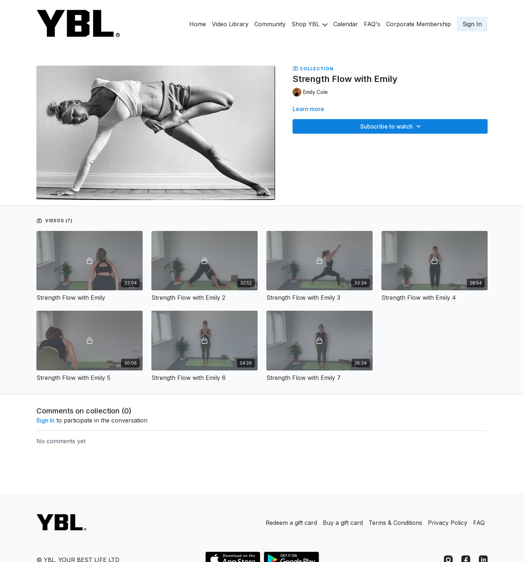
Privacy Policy (447, 522)
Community (270, 24)
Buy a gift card (343, 522)
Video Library (230, 24)
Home (197, 24)
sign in (45, 420)
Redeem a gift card (291, 522)
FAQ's (372, 24)
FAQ (479, 522)
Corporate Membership (418, 24)
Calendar (345, 24)
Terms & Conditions (395, 522)
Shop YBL (309, 24)
